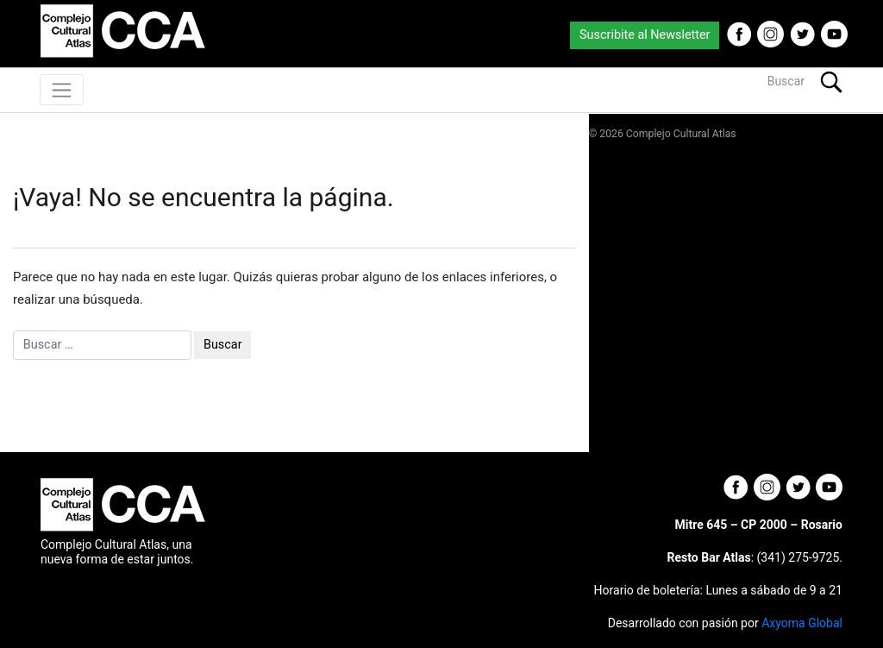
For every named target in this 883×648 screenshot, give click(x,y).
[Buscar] (728, 82)
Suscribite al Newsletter (644, 35)
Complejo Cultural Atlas (681, 134)
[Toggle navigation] (62, 89)
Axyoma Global (801, 623)
